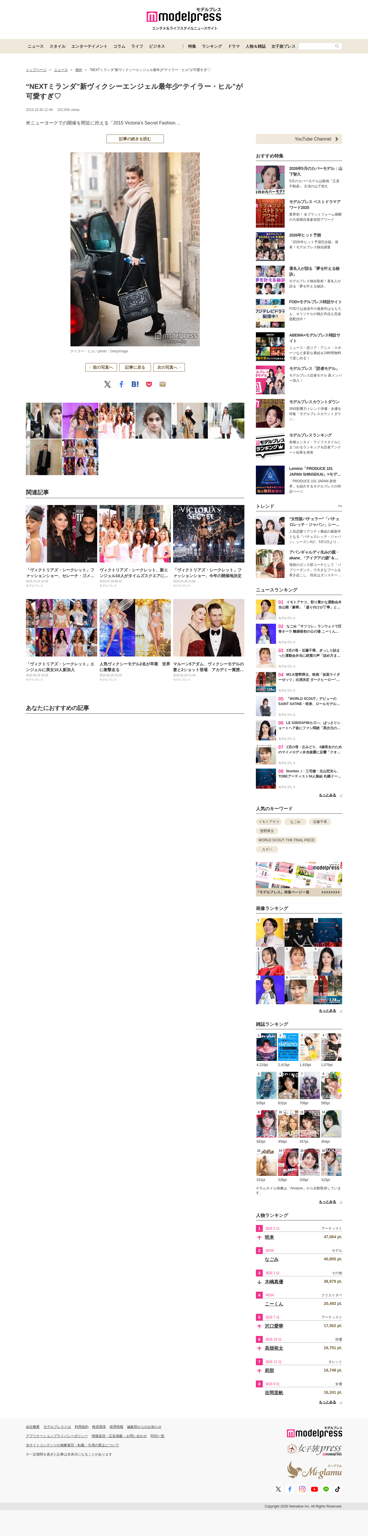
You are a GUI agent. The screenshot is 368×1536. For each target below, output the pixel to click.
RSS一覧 (158, 1436)
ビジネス (157, 46)
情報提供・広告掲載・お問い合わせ (119, 1436)
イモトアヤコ (268, 822)
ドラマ (234, 46)
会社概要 (33, 1427)
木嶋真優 (274, 1281)
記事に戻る (135, 367)
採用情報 (116, 1427)
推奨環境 (99, 1427)
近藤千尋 (320, 822)
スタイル (57, 46)
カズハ (267, 849)
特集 (192, 46)
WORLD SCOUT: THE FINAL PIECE (286, 840)
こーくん (274, 1303)
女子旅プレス (283, 46)
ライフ (137, 46)
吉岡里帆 (274, 1392)
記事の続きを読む (135, 139)
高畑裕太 (274, 1348)
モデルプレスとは (57, 1427)
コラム (119, 46)
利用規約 (82, 1427)
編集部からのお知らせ (144, 1427)
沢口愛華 (274, 1326)
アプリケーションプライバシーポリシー (57, 1436)
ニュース (36, 46)
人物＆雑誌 (256, 46)
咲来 (269, 1237)
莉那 (269, 1370)
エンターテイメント (89, 46)
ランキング (212, 46)
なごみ (295, 822)
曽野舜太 (267, 831)
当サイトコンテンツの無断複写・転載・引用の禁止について (72, 1445)
